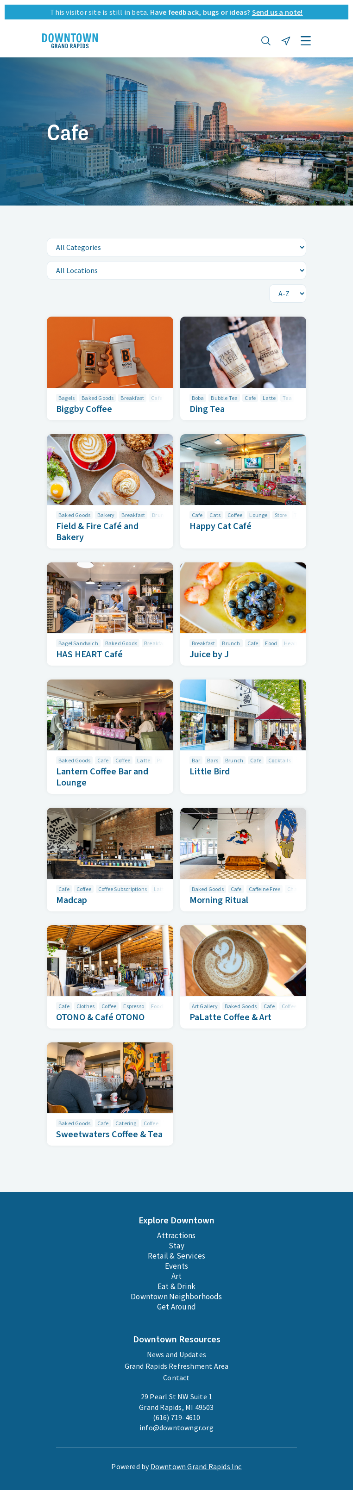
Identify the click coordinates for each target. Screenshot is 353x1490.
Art (176, 1276)
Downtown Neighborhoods (176, 1296)
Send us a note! (277, 12)
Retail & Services (176, 1256)
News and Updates (176, 1354)
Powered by (176, 1466)
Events (176, 1266)
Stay (176, 1246)
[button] (266, 40)
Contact (176, 1377)
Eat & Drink (176, 1286)
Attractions (176, 1235)
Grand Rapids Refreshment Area (177, 1366)
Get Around (176, 1307)
